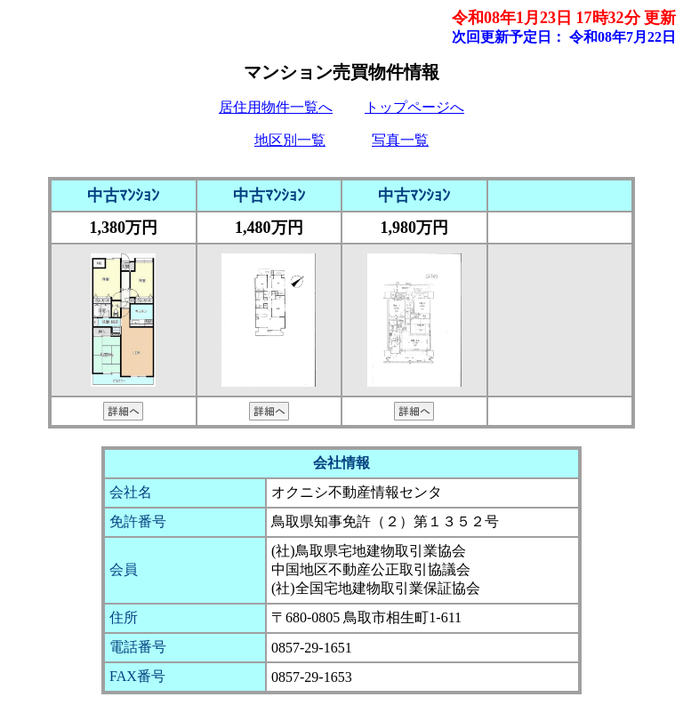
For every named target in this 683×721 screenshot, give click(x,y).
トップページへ (414, 107)
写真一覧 (400, 140)
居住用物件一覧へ (276, 107)
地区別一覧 (289, 140)
